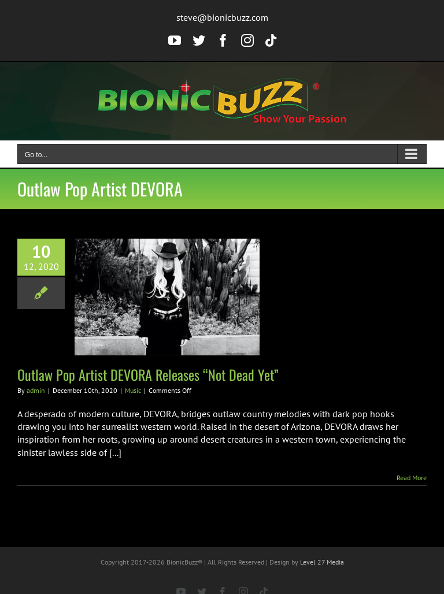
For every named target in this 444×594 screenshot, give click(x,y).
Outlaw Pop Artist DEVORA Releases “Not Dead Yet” (148, 374)
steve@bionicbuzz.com (222, 17)
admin (36, 390)
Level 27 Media (322, 562)
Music (133, 390)
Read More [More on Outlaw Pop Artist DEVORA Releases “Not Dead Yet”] (412, 477)
